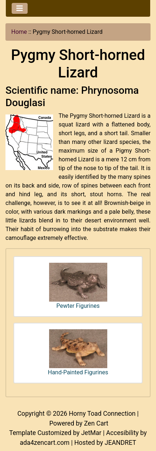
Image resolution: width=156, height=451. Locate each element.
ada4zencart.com (44, 442)
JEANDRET (120, 442)
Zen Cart (96, 423)
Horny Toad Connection (102, 413)
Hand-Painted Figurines (78, 352)
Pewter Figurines (78, 286)
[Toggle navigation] (20, 8)
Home (19, 31)
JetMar (91, 432)
